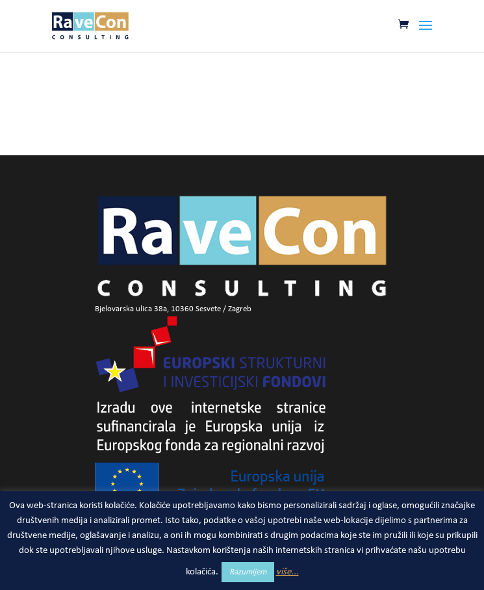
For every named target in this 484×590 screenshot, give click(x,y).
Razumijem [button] (247, 572)
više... (287, 572)
